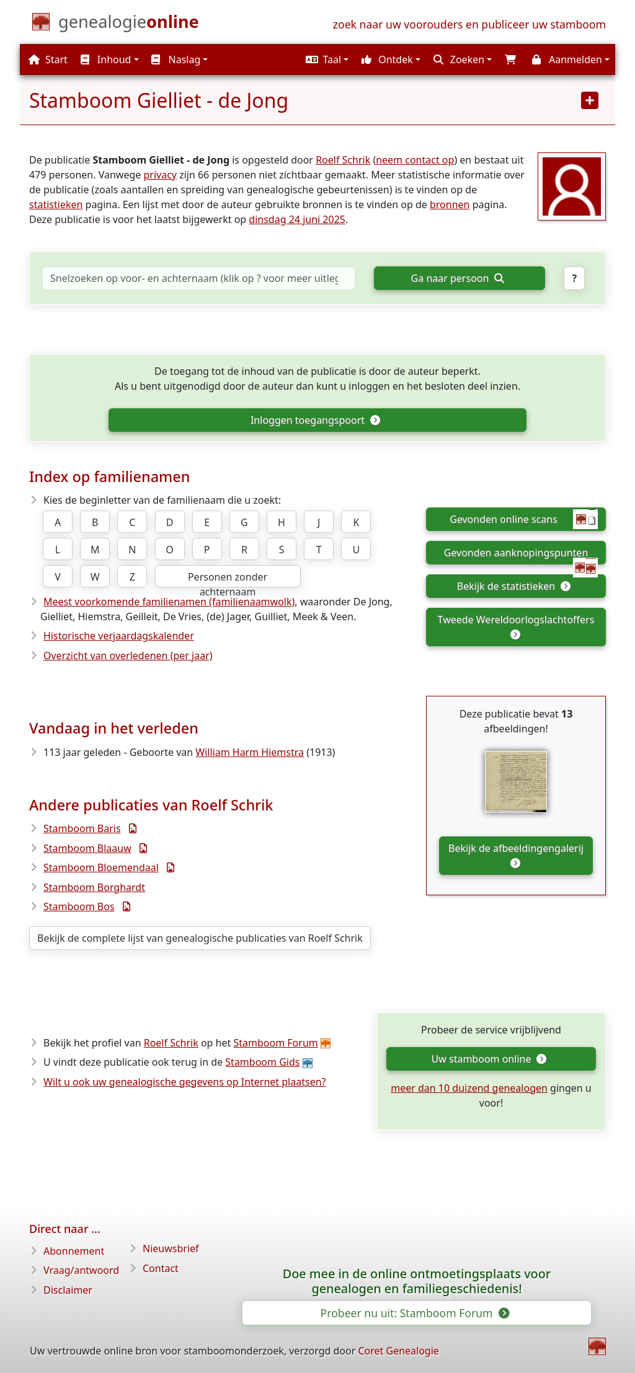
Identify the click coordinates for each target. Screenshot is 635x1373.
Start (48, 59)
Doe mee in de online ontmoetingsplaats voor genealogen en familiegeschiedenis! (417, 1281)
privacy (160, 175)
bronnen (450, 204)
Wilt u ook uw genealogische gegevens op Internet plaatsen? (184, 1082)
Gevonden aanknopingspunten (521, 555)
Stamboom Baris (82, 828)
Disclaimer (67, 1290)
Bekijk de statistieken (513, 586)
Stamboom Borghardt (94, 887)
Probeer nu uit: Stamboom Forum (414, 1312)
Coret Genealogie (398, 1351)
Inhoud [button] (106, 59)
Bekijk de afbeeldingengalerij (516, 854)
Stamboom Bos (79, 906)
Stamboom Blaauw (87, 848)
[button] (325, 59)
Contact (161, 1268)
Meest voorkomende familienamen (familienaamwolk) (169, 601)
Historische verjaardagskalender (118, 636)
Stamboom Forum (275, 1043)
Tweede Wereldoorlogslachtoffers (516, 626)
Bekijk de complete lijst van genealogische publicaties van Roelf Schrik (200, 938)
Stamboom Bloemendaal (101, 867)
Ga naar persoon (457, 278)
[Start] (128, 24)
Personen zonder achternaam (227, 578)
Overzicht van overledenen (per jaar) (128, 655)
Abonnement (73, 1251)
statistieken (55, 204)
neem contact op (415, 160)
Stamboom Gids (262, 1062)
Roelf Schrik (343, 160)
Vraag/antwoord (81, 1270)
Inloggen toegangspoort (315, 420)
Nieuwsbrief (171, 1248)
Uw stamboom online (489, 1059)
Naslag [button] (175, 59)
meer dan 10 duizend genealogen (469, 1088)
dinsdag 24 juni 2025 (297, 219)
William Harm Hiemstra (249, 752)
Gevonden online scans (524, 519)
